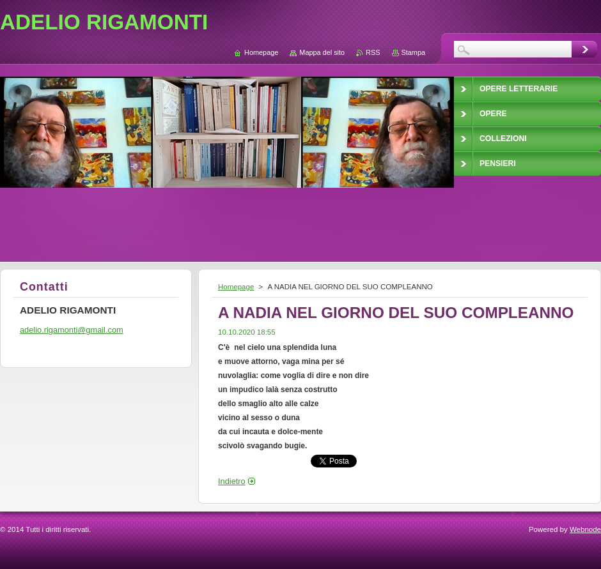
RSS (373, 52)
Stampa (413, 52)
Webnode (585, 529)
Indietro (232, 481)
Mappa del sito (322, 52)
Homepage (236, 287)
